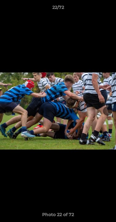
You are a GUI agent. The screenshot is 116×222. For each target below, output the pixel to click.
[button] (108, 9)
